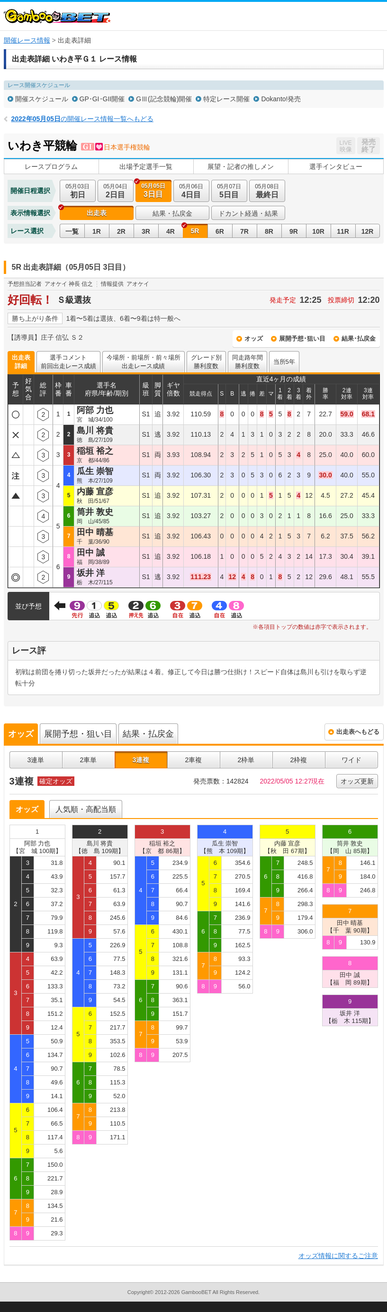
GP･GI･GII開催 (102, 99)
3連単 (36, 760)
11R (343, 231)
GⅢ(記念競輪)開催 (164, 99)
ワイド (351, 760)
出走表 (97, 213)
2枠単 (246, 760)
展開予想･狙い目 (302, 338)
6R (220, 231)
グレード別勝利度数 (206, 362)
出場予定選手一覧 (145, 166)
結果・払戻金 (172, 213)
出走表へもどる (357, 731)
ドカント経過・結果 (248, 213)
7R (244, 231)
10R (318, 231)
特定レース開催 (226, 99)
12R (367, 231)
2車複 (193, 760)
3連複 (141, 760)
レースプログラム (51, 166)
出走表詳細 (21, 362)
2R (121, 231)
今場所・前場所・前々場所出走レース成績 (143, 362)
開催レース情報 (27, 40)
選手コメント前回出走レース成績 (68, 362)
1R (96, 231)
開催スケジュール (41, 99)
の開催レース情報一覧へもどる (82, 119)
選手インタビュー (335, 166)
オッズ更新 (357, 781)
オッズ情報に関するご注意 (338, 1255)
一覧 (72, 231)
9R (293, 231)
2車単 (88, 760)
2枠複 (298, 760)
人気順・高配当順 (85, 809)
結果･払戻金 (359, 338)
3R (146, 231)
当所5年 (284, 361)
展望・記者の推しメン (240, 166)
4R (170, 231)
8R (269, 231)
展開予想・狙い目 (78, 734)
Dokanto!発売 (281, 99)
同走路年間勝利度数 (247, 362)
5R (195, 231)
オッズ (253, 338)
